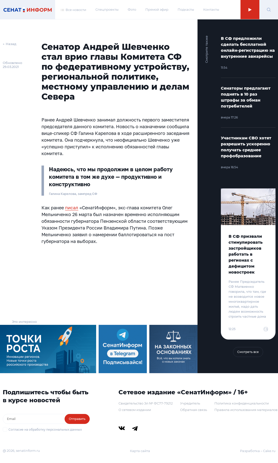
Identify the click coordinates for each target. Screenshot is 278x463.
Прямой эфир (156, 9)
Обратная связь (193, 410)
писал (71, 207)
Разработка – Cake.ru (258, 451)
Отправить (77, 419)
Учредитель (190, 403)
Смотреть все (248, 352)
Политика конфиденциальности (241, 403)
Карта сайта (140, 451)
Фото (132, 9)
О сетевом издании (135, 410)
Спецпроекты (107, 9)
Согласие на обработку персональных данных (45, 429)
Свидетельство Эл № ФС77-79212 (146, 403)
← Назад (9, 44)
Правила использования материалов (246, 410)
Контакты (211, 9)
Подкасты (186, 9)
